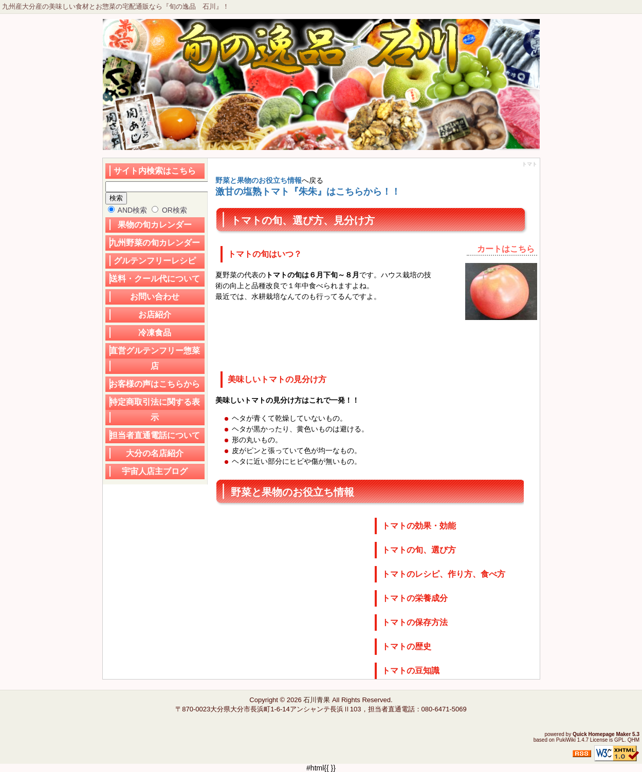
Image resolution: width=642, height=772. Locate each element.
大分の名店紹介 (155, 453)
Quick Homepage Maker (602, 734)
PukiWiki (566, 740)
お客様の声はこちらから (154, 384)
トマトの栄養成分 (415, 598)
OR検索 (169, 210)
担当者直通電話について (154, 435)
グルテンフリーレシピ (155, 260)
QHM (633, 740)
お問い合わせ (154, 296)
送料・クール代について (154, 278)
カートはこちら (506, 248)
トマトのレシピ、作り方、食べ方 (443, 574)
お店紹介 (154, 314)
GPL (619, 740)
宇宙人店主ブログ (155, 471)
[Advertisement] (297, 335)
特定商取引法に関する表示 (154, 410)
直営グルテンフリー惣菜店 (154, 358)
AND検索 (128, 210)
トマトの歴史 (406, 646)
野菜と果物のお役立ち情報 (258, 180)
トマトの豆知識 (410, 670)
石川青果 (316, 700)
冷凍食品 (154, 332)
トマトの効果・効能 (419, 525)
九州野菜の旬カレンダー (154, 242)
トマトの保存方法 (415, 622)
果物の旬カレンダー (155, 224)
